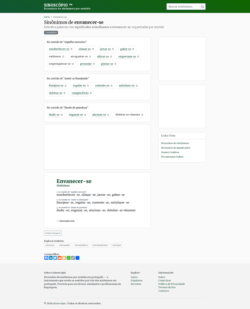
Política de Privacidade (171, 284)
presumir (86, 63)
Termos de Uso (167, 287)
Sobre (161, 277)
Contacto (163, 290)
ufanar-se (85, 48)
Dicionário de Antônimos (175, 143)
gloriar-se (107, 63)
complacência (80, 92)
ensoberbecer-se (59, 48)
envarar (49, 245)
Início (134, 277)
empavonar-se (127, 56)
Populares (137, 280)
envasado (64, 245)
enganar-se (76, 114)
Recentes (136, 284)
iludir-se (54, 114)
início (47, 17)
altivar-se (103, 56)
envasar (116, 245)
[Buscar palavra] (182, 6)
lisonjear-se (56, 85)
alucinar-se (99, 114)
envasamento (100, 245)
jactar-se (105, 48)
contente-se (102, 85)
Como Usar (164, 280)
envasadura (81, 245)
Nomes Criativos (170, 152)
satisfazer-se (127, 85)
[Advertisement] (97, 147)
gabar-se (125, 48)
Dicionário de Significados (175, 148)
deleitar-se (55, 92)
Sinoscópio (67, 6)
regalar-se (79, 85)
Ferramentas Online (172, 156)
